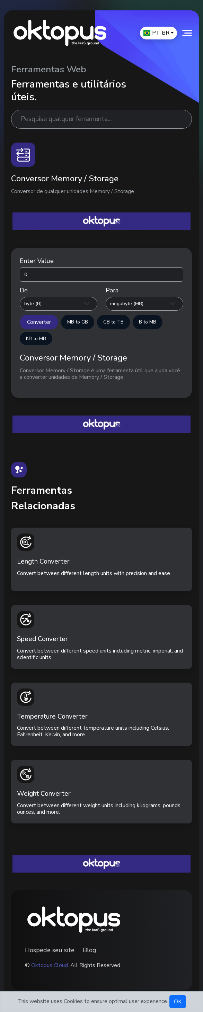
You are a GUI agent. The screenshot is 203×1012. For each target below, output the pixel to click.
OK (178, 1001)
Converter (39, 322)
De (24, 290)
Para (112, 290)
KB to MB (36, 338)
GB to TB (113, 322)
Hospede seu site (49, 950)
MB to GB (77, 322)
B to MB (147, 322)
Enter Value (37, 261)
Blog (89, 950)
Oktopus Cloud (49, 965)
